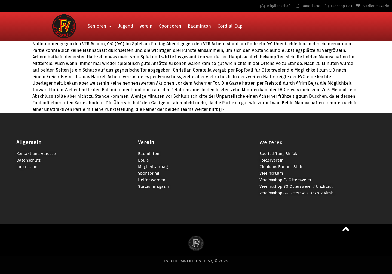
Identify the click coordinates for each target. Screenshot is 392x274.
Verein (146, 26)
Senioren (100, 26)
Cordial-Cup (230, 26)
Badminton (199, 26)
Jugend (125, 26)
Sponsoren (170, 26)
